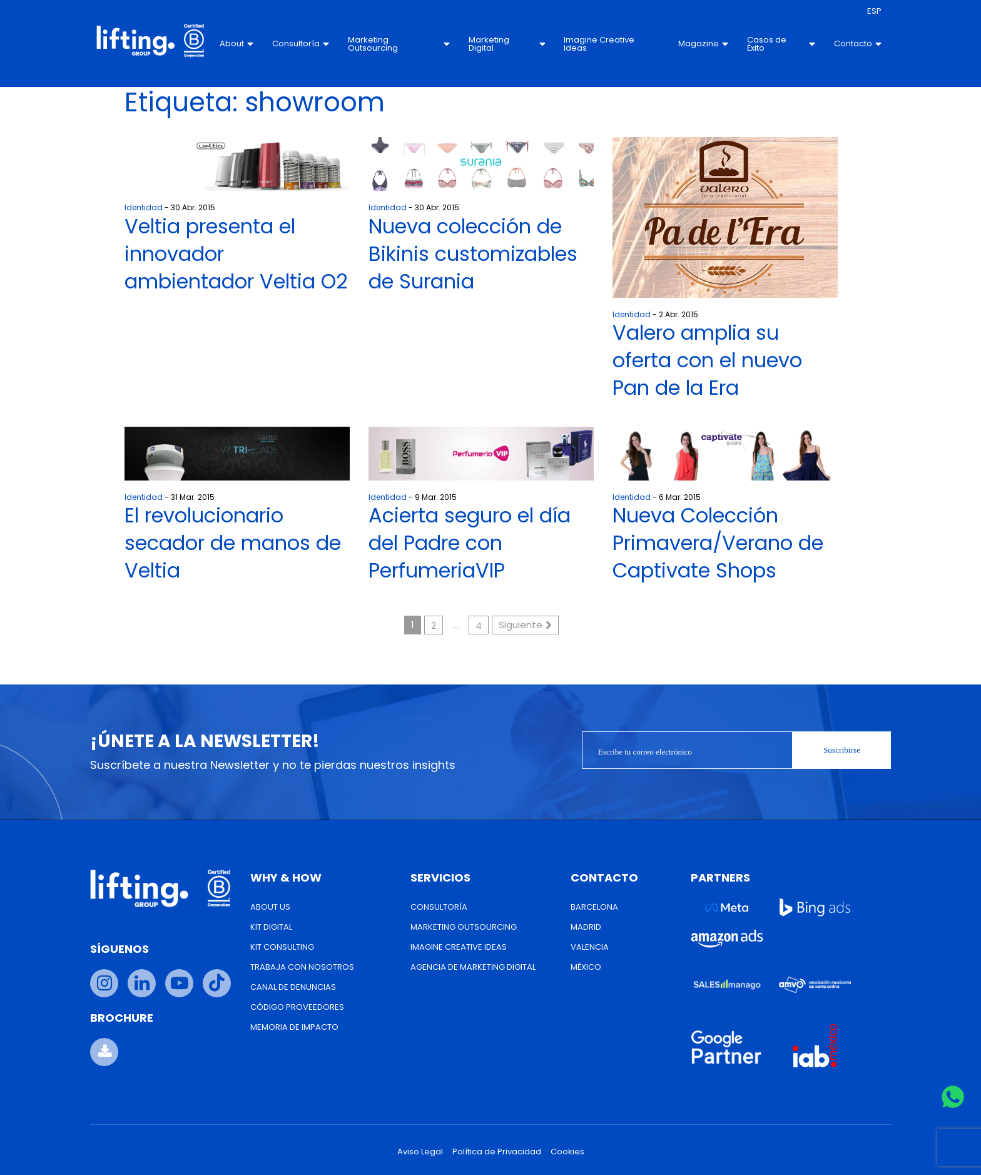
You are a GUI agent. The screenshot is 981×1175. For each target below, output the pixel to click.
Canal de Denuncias (293, 987)
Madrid (586, 927)
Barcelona (594, 907)
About (236, 43)
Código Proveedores (297, 1007)
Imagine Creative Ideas (599, 44)
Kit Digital (271, 927)
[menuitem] (874, 11)
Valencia (590, 947)
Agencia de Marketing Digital (473, 967)
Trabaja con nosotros (302, 967)
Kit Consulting (282, 947)
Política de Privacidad (496, 1151)
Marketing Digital (507, 44)
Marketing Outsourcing (399, 44)
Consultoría (300, 43)
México (586, 967)
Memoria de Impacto (294, 1027)
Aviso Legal (420, 1151)
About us (270, 907)
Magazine (703, 43)
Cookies (567, 1151)
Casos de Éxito (781, 44)
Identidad (144, 207)
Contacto (858, 43)
